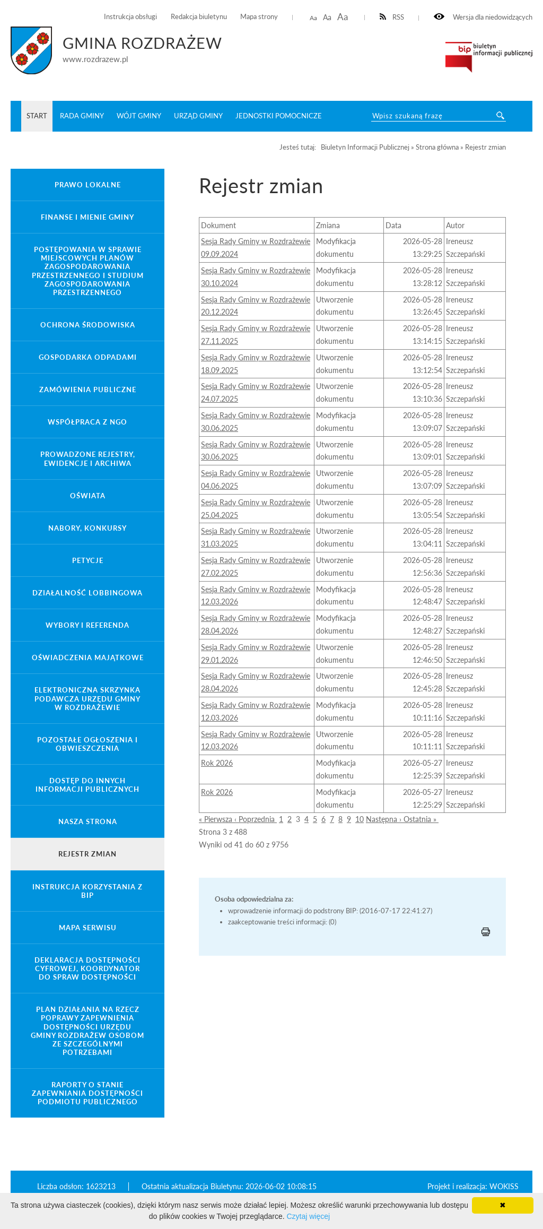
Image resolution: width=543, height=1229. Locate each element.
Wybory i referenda (87, 625)
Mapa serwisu (88, 927)
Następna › (385, 819)
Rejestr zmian (87, 854)
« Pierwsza (216, 819)
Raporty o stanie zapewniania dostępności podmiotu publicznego (87, 1093)
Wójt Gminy (139, 115)
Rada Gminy (82, 115)
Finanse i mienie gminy (87, 217)
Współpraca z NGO (87, 422)
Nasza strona (87, 821)
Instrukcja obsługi (130, 17)
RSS (392, 17)
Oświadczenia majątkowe (88, 657)
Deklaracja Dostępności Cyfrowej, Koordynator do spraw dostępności (87, 968)
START (37, 115)
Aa (313, 18)
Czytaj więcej (308, 1216)
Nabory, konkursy (87, 528)
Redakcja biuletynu (199, 17)
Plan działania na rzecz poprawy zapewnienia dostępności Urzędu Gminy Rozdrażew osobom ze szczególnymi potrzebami (87, 1031)
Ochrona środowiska (87, 325)
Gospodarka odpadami (88, 357)
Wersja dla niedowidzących (483, 17)
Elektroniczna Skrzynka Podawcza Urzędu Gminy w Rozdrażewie (87, 698)
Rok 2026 (217, 762)
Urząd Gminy (198, 115)
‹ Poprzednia (255, 819)
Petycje (87, 560)
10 (359, 819)
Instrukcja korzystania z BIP (87, 890)
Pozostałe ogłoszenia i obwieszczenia (87, 743)
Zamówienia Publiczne (87, 389)
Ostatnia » (421, 819)
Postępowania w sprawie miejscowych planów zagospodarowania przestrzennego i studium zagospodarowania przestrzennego (88, 271)
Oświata (88, 495)
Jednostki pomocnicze (278, 115)
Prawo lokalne (88, 184)
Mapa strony (259, 17)
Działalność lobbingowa (87, 592)
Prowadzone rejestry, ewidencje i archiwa (87, 458)
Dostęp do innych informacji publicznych (87, 784)
